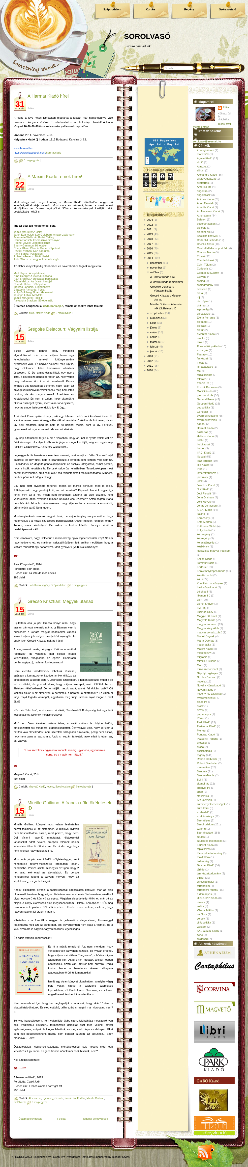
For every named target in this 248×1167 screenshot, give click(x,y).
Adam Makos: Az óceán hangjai (33, 281)
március (155, 341)
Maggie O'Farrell (207, 616)
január (154, 351)
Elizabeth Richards (25, 289)
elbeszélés (203, 313)
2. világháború (205, 150)
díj (198, 297)
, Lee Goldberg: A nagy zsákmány (54, 234)
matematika (204, 644)
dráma (201, 305)
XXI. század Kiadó (208, 930)
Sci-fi (200, 779)
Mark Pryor (20, 273)
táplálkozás (20, 1102)
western (202, 926)
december (156, 262)
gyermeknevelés (207, 419)
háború (201, 423)
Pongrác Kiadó (206, 734)
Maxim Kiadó (43, 313)
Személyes (203, 820)
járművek (202, 477)
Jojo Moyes (204, 501)
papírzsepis (204, 714)
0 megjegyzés (31, 160)
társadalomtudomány (209, 853)
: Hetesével (46, 292)
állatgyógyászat (206, 178)
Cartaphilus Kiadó (207, 240)
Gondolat (202, 411)
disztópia (202, 301)
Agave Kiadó (204, 158)
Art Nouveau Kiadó (208, 211)
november (156, 267)
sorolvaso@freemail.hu (207, 141)
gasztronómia (205, 395)
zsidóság (202, 938)
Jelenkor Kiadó (206, 485)
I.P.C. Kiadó (204, 452)
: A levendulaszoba (40, 275)
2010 (150, 370)
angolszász (204, 194)
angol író (202, 191)
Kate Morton (204, 521)
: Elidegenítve (41, 286)
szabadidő (203, 812)
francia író (70, 1098)
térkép (201, 869)
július (153, 322)
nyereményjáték (206, 697)
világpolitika (204, 922)
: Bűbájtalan (38, 284)
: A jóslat (37, 231)
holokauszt (203, 444)
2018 (150, 238)
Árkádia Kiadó (205, 207)
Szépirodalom (112, 9)
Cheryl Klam (21, 248)
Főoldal (61, 1118)
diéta (200, 293)
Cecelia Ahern (205, 244)
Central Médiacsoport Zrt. (212, 248)
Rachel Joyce (22, 242)
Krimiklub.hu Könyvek (210, 583)
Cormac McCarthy (208, 272)
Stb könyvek (204, 799)
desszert (202, 289)
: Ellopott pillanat (40, 242)
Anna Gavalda (205, 203)
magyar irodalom (207, 624)
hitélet (200, 440)
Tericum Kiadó (205, 865)
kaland (201, 513)
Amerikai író (204, 186)
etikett (200, 342)
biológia (201, 227)
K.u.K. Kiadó (204, 509)
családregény (205, 284)
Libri (199, 599)
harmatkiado (37, 152)
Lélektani (202, 591)
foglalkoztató (204, 374)
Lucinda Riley (205, 611)
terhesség (203, 861)
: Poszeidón (35, 253)
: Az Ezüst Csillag (43, 237)
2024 (150, 219)
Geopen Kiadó (205, 403)
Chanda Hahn (22, 284)
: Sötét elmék (45, 300)
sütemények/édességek (211, 804)
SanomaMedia (206, 775)
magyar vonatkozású (209, 632)
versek (201, 918)
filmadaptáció (205, 366)
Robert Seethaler (207, 763)
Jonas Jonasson (207, 505)
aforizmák (203, 154)
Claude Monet (205, 260)
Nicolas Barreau (206, 677)
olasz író (202, 701)
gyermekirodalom (207, 415)
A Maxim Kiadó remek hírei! (55, 176)
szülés (201, 836)
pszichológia (204, 750)
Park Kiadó (35, 585)
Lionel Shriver (205, 603)
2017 (150, 243)
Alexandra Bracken (25, 300)
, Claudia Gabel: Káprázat (44, 248)
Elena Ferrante (206, 317)
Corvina (201, 276)
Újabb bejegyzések (30, 1118)
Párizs (201, 718)
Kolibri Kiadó (204, 558)
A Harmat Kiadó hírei (48, 96)
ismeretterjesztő (206, 472)
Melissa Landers (23, 286)
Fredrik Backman (207, 387)
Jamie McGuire (23, 231)
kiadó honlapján (52, 305)
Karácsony (203, 517)
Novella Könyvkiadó (209, 685)
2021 (150, 229)
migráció (202, 656)
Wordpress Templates (80, 1156)
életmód (59, 1098)
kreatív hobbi (205, 575)
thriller (200, 877)
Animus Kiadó (205, 199)
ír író (200, 468)
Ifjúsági (201, 456)
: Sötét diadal (41, 256)
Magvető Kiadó (37, 786)
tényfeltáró (203, 857)
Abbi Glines (21, 259)
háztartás (202, 432)
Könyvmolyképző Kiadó (211, 571)
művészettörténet (207, 669)
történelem (203, 885)
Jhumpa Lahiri (22, 295)
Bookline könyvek (207, 235)
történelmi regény (207, 889)
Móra (200, 665)
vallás (200, 906)
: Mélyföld (36, 295)
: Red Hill (37, 297)
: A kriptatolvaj (36, 273)
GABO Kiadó (205, 391)
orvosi (200, 709)
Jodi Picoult (204, 493)
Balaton (201, 219)
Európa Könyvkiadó (208, 346)
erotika (201, 338)
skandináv (203, 783)
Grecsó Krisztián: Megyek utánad (60, 601)
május (153, 332)
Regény (189, 9)
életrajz (201, 325)
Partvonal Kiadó (206, 726)
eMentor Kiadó (206, 333)
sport (200, 791)
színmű (201, 828)
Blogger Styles (121, 1156)
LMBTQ (201, 607)
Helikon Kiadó (205, 436)
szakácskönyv (205, 816)
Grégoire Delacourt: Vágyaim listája (63, 329)
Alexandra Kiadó (207, 174)
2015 (150, 253)
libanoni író (203, 595)
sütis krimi (203, 808)
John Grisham (205, 497)
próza (200, 746)
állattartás (203, 182)
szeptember (157, 313)
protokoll (202, 742)
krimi (200, 579)
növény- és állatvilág (209, 693)
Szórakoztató (227, 9)
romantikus (203, 767)
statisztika (203, 795)
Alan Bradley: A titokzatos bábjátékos (36, 278)
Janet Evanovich (24, 234)
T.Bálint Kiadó (205, 844)
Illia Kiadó (203, 464)
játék (200, 481)
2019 (150, 234)
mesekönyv (204, 652)
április (153, 336)
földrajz (201, 379)
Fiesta (200, 362)
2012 (150, 360)
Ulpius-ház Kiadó (207, 897)
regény (46, 585)
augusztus (156, 317)
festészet (202, 358)
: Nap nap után (41, 250)
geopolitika (203, 407)
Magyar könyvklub (208, 628)
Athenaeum (35, 1098)
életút (200, 329)
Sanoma (202, 771)
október (154, 272)
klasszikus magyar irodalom (213, 550)
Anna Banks (21, 253)
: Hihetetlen (41, 245)
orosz (200, 706)
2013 (150, 355)
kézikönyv (203, 546)
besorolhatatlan (206, 223)
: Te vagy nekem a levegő (43, 259)
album (200, 170)
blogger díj (203, 231)
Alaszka (202, 166)
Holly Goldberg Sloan (26, 292)
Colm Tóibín (204, 264)
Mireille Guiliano (95, 1098)
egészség (48, 1098)
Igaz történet (204, 460)
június (153, 327)
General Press (205, 399)
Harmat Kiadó (205, 428)
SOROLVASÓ (147, 36)
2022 (150, 224)
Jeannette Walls (23, 237)
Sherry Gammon (24, 245)
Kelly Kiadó (204, 530)
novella (201, 681)
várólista (202, 914)
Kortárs (150, 9)
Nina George (21, 275)
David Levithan (23, 250)
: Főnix (40, 289)
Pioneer (201, 730)
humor (201, 448)
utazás (201, 902)
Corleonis (202, 268)
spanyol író (203, 787)
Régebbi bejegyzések (95, 1118)
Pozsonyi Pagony (207, 738)
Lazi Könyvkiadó (207, 587)
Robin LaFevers (23, 256)
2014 (150, 257)
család (201, 280)
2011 (150, 365)
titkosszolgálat (205, 881)
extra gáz (202, 350)
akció (31, 313)
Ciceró (201, 256)
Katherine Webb (207, 526)
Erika (226, 107)
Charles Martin (206, 252)
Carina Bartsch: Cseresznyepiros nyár (37, 240)
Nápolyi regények (207, 673)
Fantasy (202, 354)
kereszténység (206, 542)
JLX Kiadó (203, 489)
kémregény (203, 534)
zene (200, 934)
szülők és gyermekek (209, 840)
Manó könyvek (206, 636)
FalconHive (58, 1156)
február (154, 346)
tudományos (204, 894)
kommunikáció (205, 562)
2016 (150, 248)
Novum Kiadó (205, 689)
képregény (203, 538)
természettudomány (209, 873)
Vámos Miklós (205, 910)
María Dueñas (205, 640)
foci (199, 370)
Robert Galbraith (207, 759)
